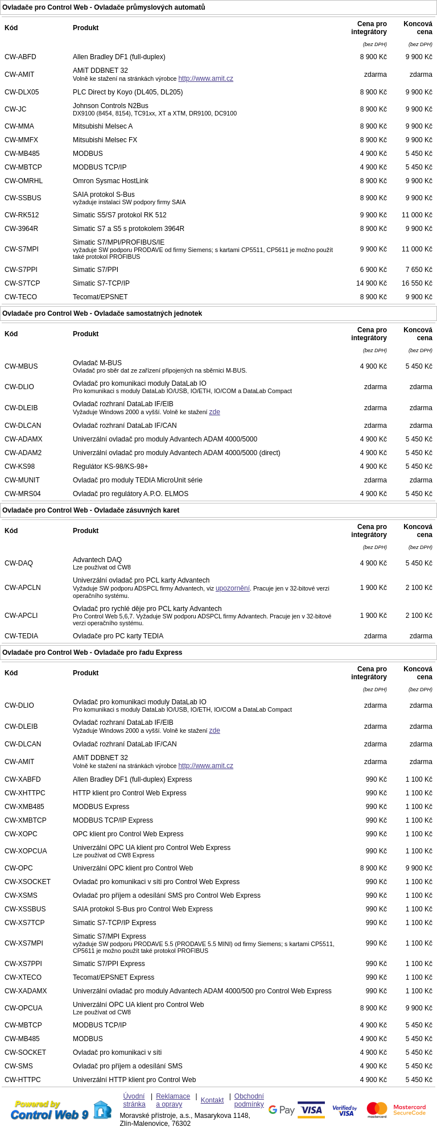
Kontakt (212, 1100)
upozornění (233, 588)
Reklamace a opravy (173, 1100)
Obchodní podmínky (249, 1100)
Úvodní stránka (134, 1100)
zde (214, 412)
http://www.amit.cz (205, 78)
